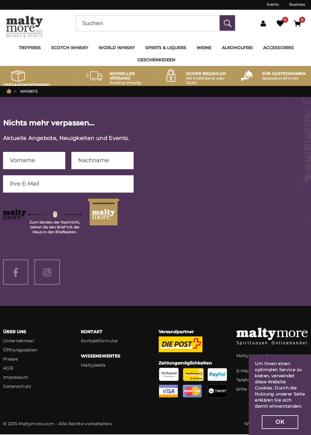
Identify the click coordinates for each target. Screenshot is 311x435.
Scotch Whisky (69, 47)
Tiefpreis (30, 47)
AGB (8, 369)
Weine (204, 47)
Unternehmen (18, 341)
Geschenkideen (156, 60)
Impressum (15, 378)
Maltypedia (93, 365)
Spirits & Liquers (165, 47)
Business (297, 4)
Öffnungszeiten (20, 350)
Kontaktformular (99, 341)
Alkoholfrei (237, 47)
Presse (10, 359)
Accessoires (278, 47)
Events (273, 4)
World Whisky (116, 47)
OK (279, 422)
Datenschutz (17, 387)
